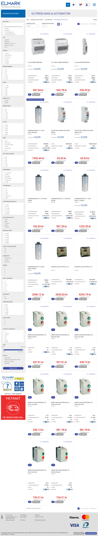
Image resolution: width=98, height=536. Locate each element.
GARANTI (37, 515)
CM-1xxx (8, 57)
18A (7, 118)
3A (6, 157)
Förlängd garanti (40, 520)
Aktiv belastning (8, 153)
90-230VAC (8, 178)
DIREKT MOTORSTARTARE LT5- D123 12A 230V (84, 336)
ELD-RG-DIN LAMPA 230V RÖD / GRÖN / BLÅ (84, 131)
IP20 (7, 125)
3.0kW (7, 241)
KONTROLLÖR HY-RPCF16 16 (83, 267)
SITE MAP (22, 520)
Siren (6, 47)
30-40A (7, 214)
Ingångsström (7, 302)
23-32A (7, 212)
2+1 (7, 285)
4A (6, 158)
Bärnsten (8, 143)
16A (7, 116)
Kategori (6, 21)
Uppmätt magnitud (9, 329)
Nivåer (5, 265)
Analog (6, 100)
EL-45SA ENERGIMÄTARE (82, 62)
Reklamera (23, 517)
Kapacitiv (7, 261)
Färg (4, 138)
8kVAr (6, 221)
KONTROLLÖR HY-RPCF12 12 (60, 267)
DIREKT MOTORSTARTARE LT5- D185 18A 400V (84, 403)
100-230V (8, 180)
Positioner (6, 317)
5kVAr (6, 219)
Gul (6, 150)
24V (7, 77)
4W (6, 89)
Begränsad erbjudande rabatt (12, 359)
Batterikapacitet (8, 217)
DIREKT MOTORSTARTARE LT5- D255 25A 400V (60, 471)
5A (6, 109)
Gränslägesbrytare (10, 34)
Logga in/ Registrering (87, 4)
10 (94, 24)
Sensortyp (6, 256)
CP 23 (7, 59)
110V (7, 79)
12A (7, 114)
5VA (7, 91)
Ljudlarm (7, 39)
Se (29, 94)
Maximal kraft (7, 230)
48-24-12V (8, 196)
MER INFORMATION (78, 533)
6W (6, 93)
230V (7, 182)
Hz (6, 336)
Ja (5, 296)
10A (7, 113)
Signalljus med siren (10, 43)
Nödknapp (6, 294)
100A (7, 308)
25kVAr (6, 225)
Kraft (5, 82)
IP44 (7, 128)
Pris (4, 345)
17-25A (7, 210)
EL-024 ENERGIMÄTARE (35, 62)
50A (7, 305)
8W (6, 94)
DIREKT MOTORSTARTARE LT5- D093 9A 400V (60, 336)
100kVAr (7, 227)
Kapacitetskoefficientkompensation (13, 26)
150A (7, 310)
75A (7, 307)
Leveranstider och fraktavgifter (11, 517)
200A (7, 312)
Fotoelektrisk (8, 258)
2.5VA (7, 87)
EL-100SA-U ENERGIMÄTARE (59, 62)
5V (6, 73)
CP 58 (7, 61)
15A (7, 166)
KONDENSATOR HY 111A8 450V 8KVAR (60, 199)
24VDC (7, 174)
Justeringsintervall (9, 201)
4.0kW (7, 243)
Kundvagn (81, 4)
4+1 (7, 290)
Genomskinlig (9, 144)
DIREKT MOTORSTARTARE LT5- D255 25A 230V (37, 471)
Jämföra (35, 94)
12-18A (7, 208)
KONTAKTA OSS (39, 517)
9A (6, 111)
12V (7, 75)
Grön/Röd (8, 148)
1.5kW (7, 237)
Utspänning (6, 185)
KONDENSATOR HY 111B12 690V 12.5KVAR (83, 199)
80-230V (8, 176)
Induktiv (7, 260)
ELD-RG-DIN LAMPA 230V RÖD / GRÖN (60, 131)
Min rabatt (74, 4)
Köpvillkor (9, 515)
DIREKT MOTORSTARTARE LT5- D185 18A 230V (60, 403)
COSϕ (7, 334)
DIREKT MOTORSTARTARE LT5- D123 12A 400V (37, 403)
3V (6, 69)
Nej (5, 298)
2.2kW (7, 239)
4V (6, 71)
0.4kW (7, 233)
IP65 (7, 132)
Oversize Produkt (9, 361)
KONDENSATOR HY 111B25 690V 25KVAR (36, 267)
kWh (7, 341)
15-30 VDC (8, 173)
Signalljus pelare (9, 45)
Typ (4, 37)
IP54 (7, 130)
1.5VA (7, 85)
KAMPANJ (7, 363)
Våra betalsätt (10, 520)
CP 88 (7, 63)
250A (7, 314)
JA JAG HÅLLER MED (91, 533)
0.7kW (7, 235)
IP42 (7, 127)
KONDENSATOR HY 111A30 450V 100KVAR (36, 131)
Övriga (5, 355)
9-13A (7, 206)
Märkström (6, 106)
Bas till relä (8, 55)
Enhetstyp (6, 98)
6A (6, 162)
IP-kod (5, 122)
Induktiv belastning (9, 246)
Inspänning (6, 169)
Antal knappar (7, 278)
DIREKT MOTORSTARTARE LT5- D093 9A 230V (37, 336)
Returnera (23, 515)
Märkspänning (7, 66)
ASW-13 (8, 54)
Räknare (8, 30)
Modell (5, 50)
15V (7, 192)
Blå (6, 141)
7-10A (7, 204)
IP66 (7, 134)
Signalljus (7, 41)
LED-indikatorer (10, 32)
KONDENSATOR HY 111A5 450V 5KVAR (37, 199)
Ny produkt (7, 357)
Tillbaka (95, 19)
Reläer (7, 28)
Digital (6, 102)
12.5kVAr (7, 223)
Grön (7, 146)
